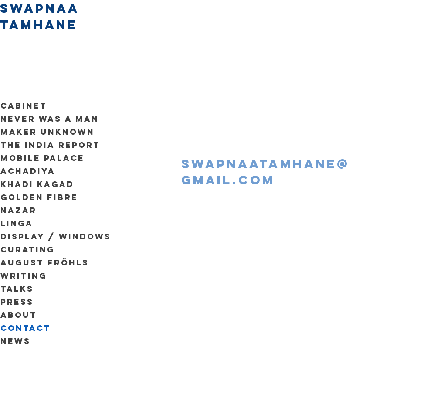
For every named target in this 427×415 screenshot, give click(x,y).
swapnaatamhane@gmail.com (265, 172)
